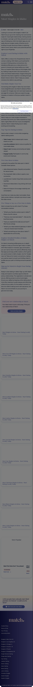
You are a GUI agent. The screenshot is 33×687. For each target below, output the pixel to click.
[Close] (31, 103)
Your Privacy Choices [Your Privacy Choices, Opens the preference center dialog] (24, 111)
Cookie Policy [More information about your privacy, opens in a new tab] (15, 108)
